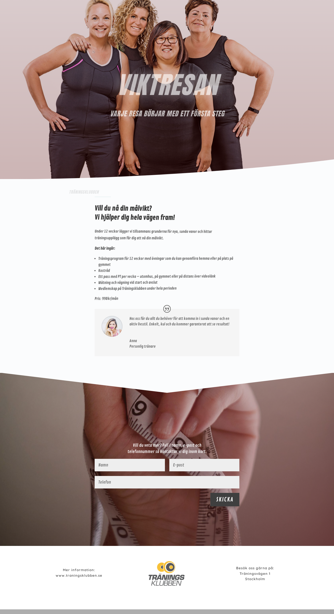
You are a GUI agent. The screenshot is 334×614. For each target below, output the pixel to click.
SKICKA (225, 499)
